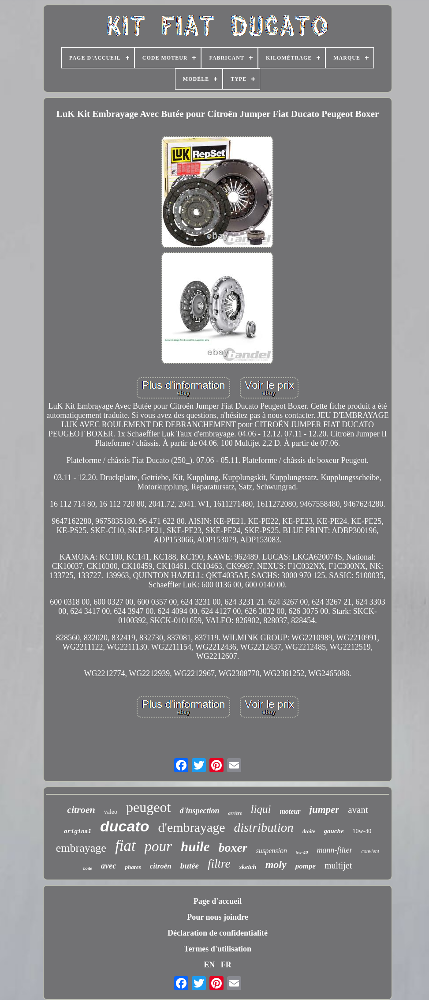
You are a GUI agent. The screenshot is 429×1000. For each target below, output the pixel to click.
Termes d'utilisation (217, 948)
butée (189, 865)
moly (276, 864)
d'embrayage (191, 827)
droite (308, 831)
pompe (305, 866)
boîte (87, 868)
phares (133, 867)
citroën (161, 866)
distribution (264, 827)
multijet (338, 865)
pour (158, 846)
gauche (334, 831)
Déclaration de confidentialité (218, 933)
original (77, 831)
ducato (124, 826)
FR (226, 964)
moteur (290, 811)
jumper (324, 809)
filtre (219, 863)
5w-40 (302, 852)
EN (209, 964)
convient (370, 851)
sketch (248, 866)
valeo (110, 811)
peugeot (148, 807)
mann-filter (334, 850)
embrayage (81, 848)
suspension (271, 850)
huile (195, 846)
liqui (261, 809)
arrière (235, 813)
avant (358, 810)
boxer (232, 847)
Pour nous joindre (217, 917)
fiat (125, 845)
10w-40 (362, 831)
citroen (81, 809)
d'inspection (199, 810)
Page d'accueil (218, 901)
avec (108, 865)
